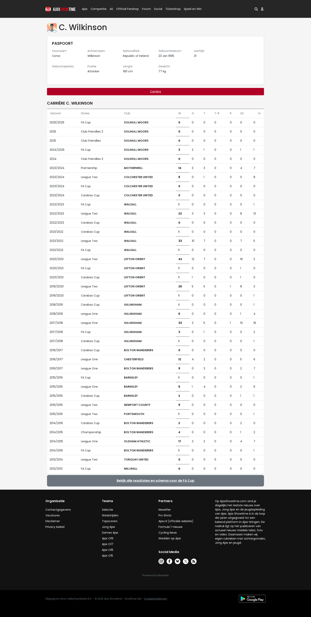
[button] (256, 9)
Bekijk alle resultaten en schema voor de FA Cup (155, 480)
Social (157, 9)
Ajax (84, 9)
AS (111, 9)
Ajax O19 (107, 538)
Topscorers (109, 521)
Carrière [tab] (155, 91)
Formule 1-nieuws (170, 527)
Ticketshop (173, 9)
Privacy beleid (54, 527)
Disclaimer (52, 521)
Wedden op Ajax (169, 538)
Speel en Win (193, 9)
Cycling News (167, 533)
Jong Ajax (108, 527)
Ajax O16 (107, 550)
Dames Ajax (110, 533)
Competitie (97, 9)
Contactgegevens (58, 510)
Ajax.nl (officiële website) (175, 521)
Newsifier (164, 510)
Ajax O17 (107, 544)
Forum (146, 9)
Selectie (107, 510)
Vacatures (52, 515)
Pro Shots (164, 515)
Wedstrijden (110, 515)
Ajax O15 (107, 556)
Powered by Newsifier (155, 575)
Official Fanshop (125, 9)
